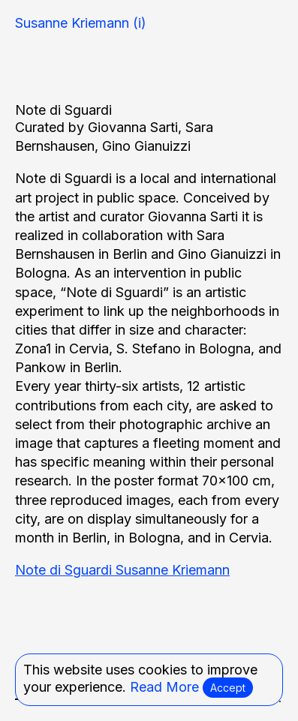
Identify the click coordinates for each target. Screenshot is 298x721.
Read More (164, 687)
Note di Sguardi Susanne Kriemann (122, 570)
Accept (227, 687)
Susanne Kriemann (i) (80, 23)
